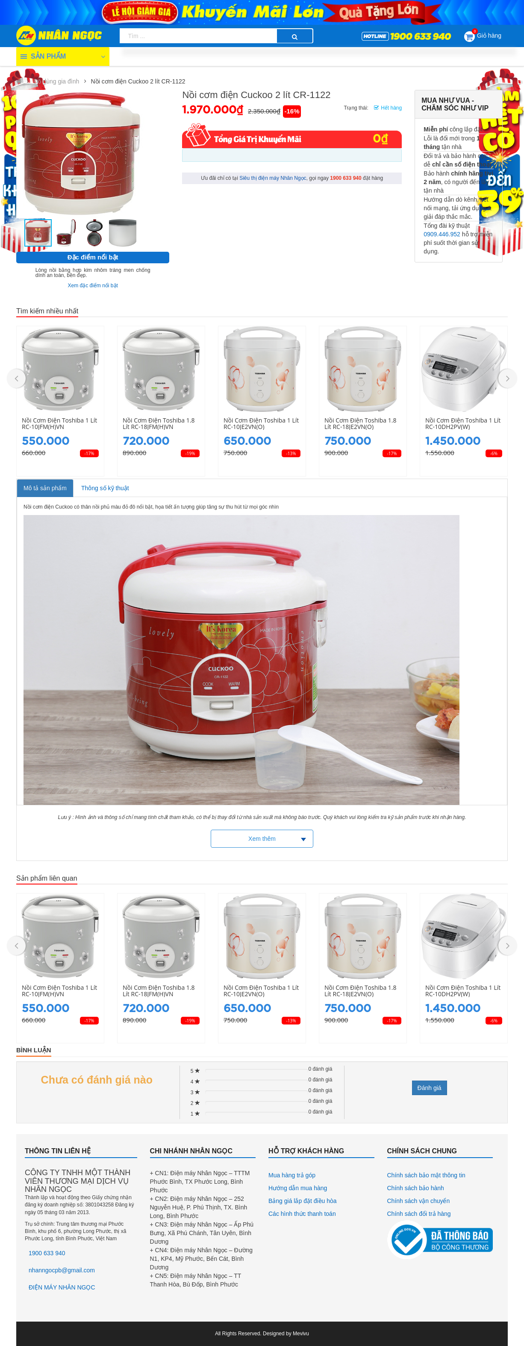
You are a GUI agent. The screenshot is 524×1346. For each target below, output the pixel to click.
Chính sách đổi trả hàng (419, 1213)
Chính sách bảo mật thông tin (426, 1175)
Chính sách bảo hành (415, 1188)
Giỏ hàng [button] (482, 35)
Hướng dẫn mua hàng (297, 1188)
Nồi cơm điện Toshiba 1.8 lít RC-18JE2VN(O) (360, 423)
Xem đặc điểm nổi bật (93, 286)
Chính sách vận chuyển (418, 1200)
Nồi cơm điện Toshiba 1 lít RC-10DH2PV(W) (462, 423)
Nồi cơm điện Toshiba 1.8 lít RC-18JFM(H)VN (158, 423)
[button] (79, 155)
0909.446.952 (442, 234)
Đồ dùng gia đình (56, 81)
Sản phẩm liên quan (46, 878)
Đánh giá (430, 1087)
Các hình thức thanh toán (302, 1213)
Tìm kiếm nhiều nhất (47, 311)
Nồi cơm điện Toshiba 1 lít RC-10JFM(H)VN (59, 423)
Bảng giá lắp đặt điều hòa (302, 1200)
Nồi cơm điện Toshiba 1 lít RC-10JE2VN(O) (261, 423)
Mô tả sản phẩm (45, 488)
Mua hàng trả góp (291, 1175)
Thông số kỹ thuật (105, 488)
